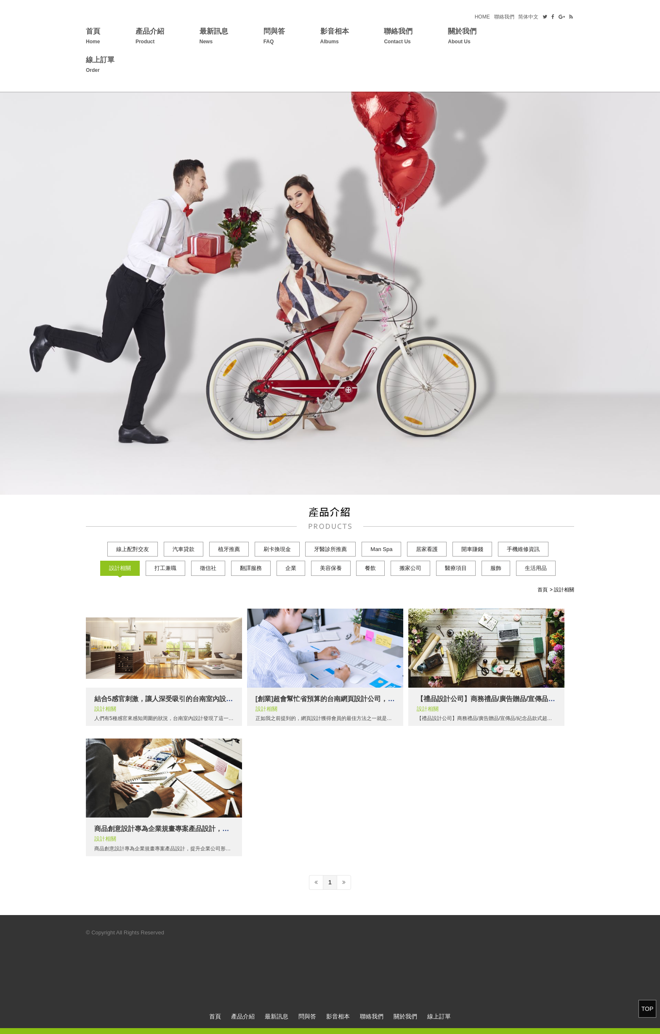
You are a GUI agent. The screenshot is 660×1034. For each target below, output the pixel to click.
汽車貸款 (183, 549)
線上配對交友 (132, 549)
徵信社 (208, 568)
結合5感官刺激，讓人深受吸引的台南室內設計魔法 (170, 698)
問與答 (274, 37)
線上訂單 (100, 66)
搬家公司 (410, 568)
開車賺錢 (472, 549)
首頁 (93, 37)
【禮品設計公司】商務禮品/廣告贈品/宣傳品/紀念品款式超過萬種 (514, 698)
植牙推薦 (229, 549)
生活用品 (536, 568)
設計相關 (120, 568)
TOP (647, 1008)
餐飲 (370, 568)
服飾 (495, 568)
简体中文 (528, 17)
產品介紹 (150, 37)
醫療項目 (456, 568)
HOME (482, 17)
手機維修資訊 (523, 549)
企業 (290, 568)
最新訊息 (214, 37)
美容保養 (331, 568)
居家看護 (427, 549)
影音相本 (334, 37)
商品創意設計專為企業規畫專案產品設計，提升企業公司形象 (185, 828)
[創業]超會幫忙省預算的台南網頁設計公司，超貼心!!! (335, 698)
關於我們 (462, 37)
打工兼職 (165, 568)
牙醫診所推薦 (330, 549)
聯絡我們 (504, 17)
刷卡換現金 (277, 549)
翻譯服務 (251, 568)
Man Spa (381, 549)
